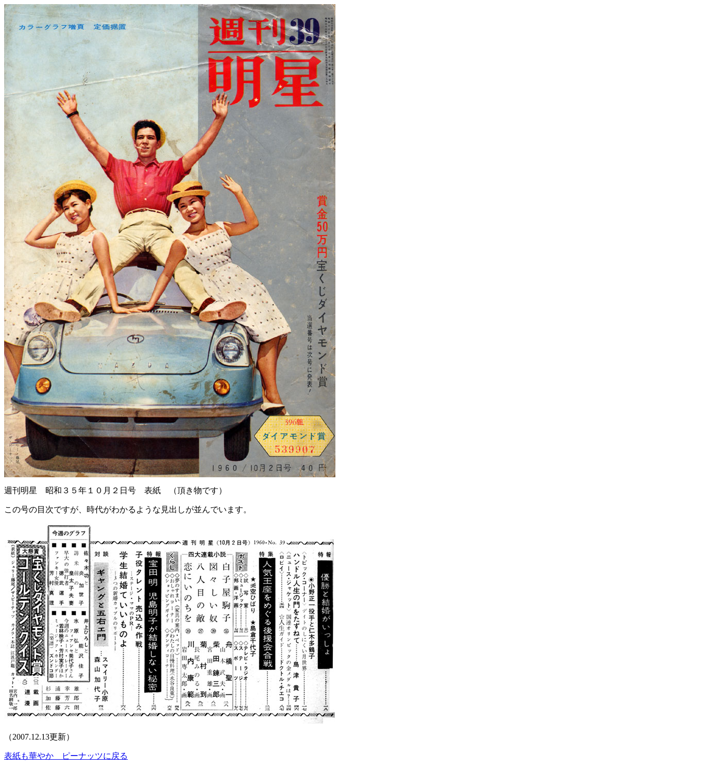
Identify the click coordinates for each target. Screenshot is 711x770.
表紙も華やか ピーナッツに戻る (66, 755)
